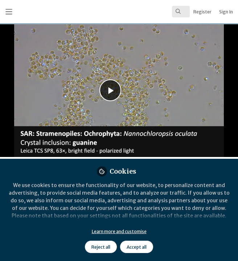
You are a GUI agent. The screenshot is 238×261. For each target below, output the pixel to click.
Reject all (100, 247)
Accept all (137, 247)
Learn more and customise (119, 231)
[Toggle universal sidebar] (9, 12)
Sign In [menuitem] (226, 11)
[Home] (47, 12)
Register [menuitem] (202, 11)
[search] (181, 11)
